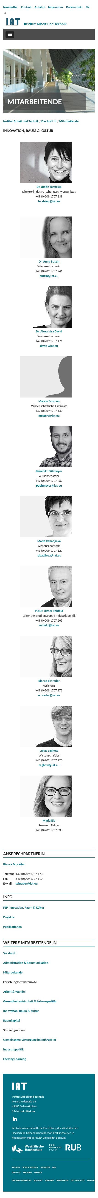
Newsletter (10, 7)
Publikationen (12, 927)
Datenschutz (74, 7)
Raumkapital (11, 1021)
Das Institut (49, 121)
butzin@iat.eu (48, 276)
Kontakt (26, 7)
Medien (38, 1172)
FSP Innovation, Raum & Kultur (23, 908)
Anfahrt (40, 7)
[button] (10, 34)
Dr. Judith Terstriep (49, 187)
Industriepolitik (13, 1049)
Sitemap (91, 1180)
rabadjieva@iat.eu (49, 555)
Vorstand (9, 953)
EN (88, 7)
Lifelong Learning (14, 1059)
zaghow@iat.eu (49, 765)
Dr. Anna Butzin (49, 261)
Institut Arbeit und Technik (21, 121)
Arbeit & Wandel (14, 992)
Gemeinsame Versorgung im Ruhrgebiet (29, 1040)
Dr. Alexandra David (49, 331)
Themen (16, 1167)
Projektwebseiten (21, 1180)
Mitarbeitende (68, 121)
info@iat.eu (28, 1111)
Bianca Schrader (49, 681)
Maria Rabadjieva (49, 541)
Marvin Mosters (48, 401)
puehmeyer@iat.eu (49, 486)
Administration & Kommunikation (25, 963)
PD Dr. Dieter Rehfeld (49, 611)
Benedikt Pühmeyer (49, 471)
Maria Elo (49, 820)
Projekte (8, 917)
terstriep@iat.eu (49, 201)
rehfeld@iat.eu (49, 625)
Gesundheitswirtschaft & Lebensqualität (30, 1001)
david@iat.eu (49, 346)
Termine (27, 1172)
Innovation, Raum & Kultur (21, 1011)
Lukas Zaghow (49, 751)
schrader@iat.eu (49, 695)
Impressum (55, 7)
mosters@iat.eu (48, 416)
